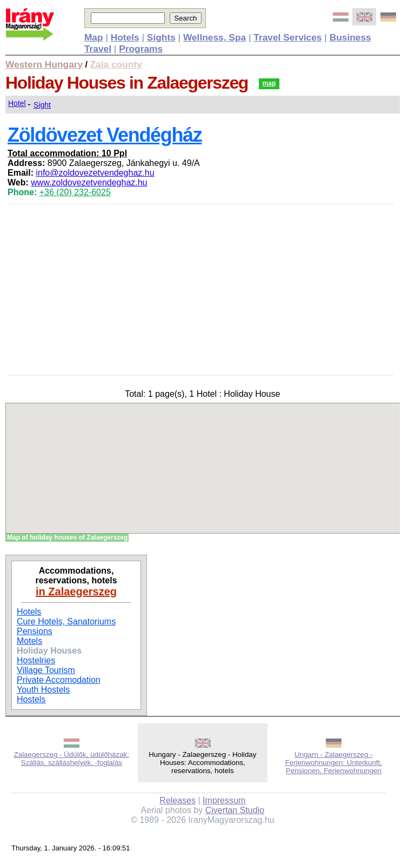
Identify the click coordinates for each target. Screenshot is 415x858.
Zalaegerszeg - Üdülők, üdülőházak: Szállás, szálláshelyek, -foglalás (71, 758)
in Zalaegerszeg (76, 591)
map (269, 83)
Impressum (224, 800)
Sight (42, 105)
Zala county (116, 64)
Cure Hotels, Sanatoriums (66, 621)
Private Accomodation (59, 679)
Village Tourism (46, 670)
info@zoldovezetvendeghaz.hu (95, 172)
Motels (29, 641)
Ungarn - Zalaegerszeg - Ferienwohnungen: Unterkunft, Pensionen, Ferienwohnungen (333, 762)
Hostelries (36, 660)
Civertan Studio (234, 810)
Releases (177, 800)
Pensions (34, 631)
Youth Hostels (43, 689)
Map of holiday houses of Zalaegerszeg (67, 537)
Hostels (31, 699)
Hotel (17, 103)
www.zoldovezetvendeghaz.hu (89, 182)
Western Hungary (44, 64)
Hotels (29, 611)
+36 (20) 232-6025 (75, 192)
